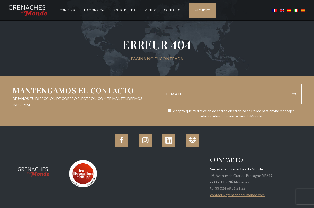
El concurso (66, 10)
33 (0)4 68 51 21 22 (229, 188)
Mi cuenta (203, 10)
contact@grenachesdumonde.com (237, 195)
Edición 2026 (94, 10)
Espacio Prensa (123, 10)
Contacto (172, 10)
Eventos (149, 10)
